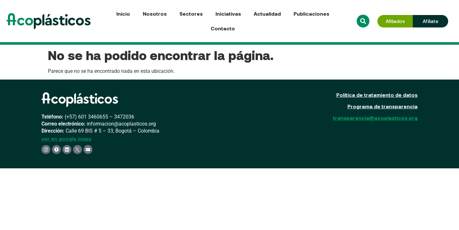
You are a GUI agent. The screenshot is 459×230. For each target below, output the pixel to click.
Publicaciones (311, 14)
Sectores (191, 14)
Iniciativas (228, 14)
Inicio (123, 14)
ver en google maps (66, 138)
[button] (363, 21)
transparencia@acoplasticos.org (375, 118)
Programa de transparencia (382, 106)
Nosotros (155, 14)
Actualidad (267, 14)
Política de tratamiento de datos (377, 95)
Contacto (223, 28)
